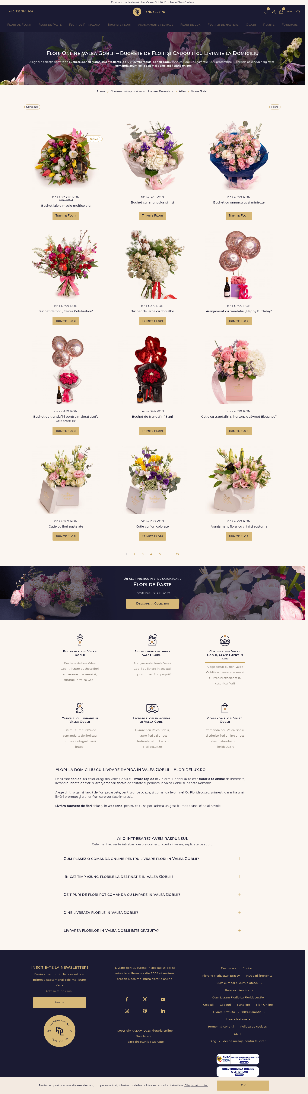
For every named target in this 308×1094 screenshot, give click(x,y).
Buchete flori (119, 25)
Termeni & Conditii (221, 1026)
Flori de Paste (50, 25)
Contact (248, 968)
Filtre (275, 107)
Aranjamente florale (155, 25)
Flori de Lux (190, 25)
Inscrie (59, 1002)
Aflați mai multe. (196, 1085)
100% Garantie (251, 1012)
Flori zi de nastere (223, 25)
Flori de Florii (19, 25)
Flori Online (264, 1005)
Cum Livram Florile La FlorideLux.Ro (238, 997)
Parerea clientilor (237, 990)
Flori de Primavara (84, 25)
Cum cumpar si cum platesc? (237, 983)
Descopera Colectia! (152, 603)
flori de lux (149, 11)
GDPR (238, 1034)
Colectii (209, 1005)
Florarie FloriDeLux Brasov (221, 976)
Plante (268, 25)
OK (243, 1085)
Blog (213, 1041)
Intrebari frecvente (259, 976)
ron (289, 11)
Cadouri (226, 1005)
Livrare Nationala (238, 1019)
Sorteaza (32, 107)
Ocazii (251, 25)
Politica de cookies (254, 1026)
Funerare (290, 25)
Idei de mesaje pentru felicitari (244, 1041)
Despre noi (229, 968)
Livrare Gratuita (224, 1012)
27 (177, 554)
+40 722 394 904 (21, 11)
